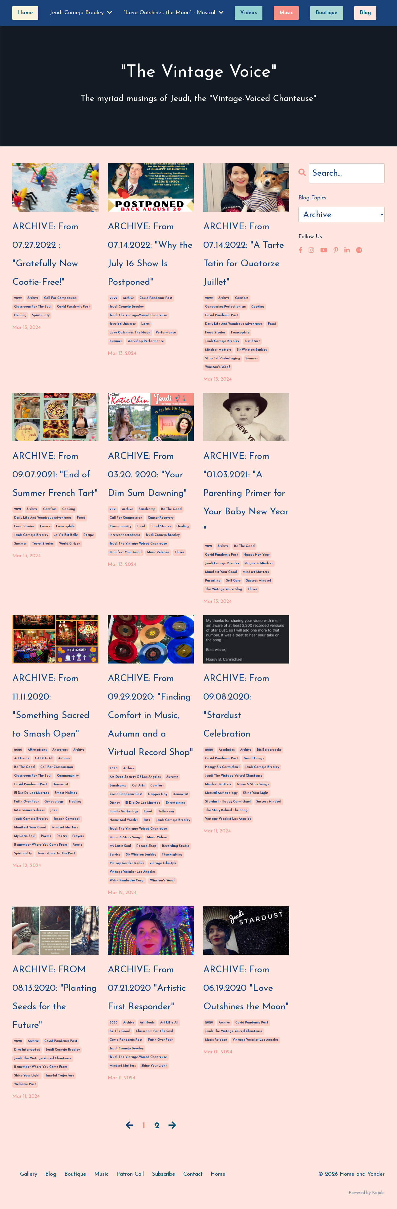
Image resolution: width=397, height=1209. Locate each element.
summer (116, 341)
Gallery (28, 1174)
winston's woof (217, 367)
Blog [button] (365, 12)
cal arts (138, 785)
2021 (17, 509)
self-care (233, 580)
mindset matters (218, 350)
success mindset (258, 580)
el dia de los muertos (31, 793)
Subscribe (163, 1174)
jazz (53, 810)
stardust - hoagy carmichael (228, 801)
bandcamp (147, 509)
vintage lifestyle (162, 863)
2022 (18, 298)
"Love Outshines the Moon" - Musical (174, 13)
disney (115, 803)
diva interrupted (27, 1050)
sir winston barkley (252, 350)
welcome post (25, 1084)
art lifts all (43, 758)
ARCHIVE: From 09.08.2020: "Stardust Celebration (236, 706)
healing (20, 315)
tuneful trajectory (59, 1075)
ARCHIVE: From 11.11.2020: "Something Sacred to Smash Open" (50, 706)
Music (101, 1174)
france (45, 526)
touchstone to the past (56, 853)
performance (166, 332)
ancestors (60, 750)
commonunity (120, 526)
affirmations (37, 750)
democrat (60, 784)
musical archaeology (221, 793)
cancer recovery (160, 518)
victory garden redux (127, 863)
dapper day (157, 794)
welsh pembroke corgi (127, 880)
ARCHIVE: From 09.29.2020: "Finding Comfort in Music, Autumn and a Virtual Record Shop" (150, 716)
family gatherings (124, 811)
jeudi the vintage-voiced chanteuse (138, 315)
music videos (157, 837)
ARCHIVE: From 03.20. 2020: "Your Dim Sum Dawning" (147, 475)
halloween (166, 811)
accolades (227, 750)
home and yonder (124, 820)
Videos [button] (248, 12)
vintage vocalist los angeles (133, 872)
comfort (242, 298)
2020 (18, 750)
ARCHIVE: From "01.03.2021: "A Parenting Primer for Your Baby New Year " (246, 493)
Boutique (75, 1174)
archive (32, 298)
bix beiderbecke (269, 750)
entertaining (175, 803)
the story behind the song (226, 810)
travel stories (43, 543)
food (272, 324)
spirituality (41, 315)
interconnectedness (125, 535)
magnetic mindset (259, 563)
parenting (213, 580)
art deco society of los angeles (135, 777)
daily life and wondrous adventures (233, 324)
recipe (88, 535)
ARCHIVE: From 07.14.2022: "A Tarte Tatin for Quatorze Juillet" (243, 254)
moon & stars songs (126, 837)
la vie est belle (66, 535)
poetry (62, 836)
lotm (145, 324)
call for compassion (60, 298)
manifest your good (126, 552)
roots (77, 845)
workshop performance (146, 341)
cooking (257, 306)
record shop (146, 846)
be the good (171, 509)
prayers (78, 836)
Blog (50, 1174)
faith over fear (26, 801)
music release (158, 552)
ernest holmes (66, 793)
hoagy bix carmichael (222, 767)
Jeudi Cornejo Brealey (81, 13)
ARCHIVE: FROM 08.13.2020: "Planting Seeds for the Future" (54, 997)
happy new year (256, 555)
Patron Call (130, 1174)
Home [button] (25, 12)
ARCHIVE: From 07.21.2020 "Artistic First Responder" (147, 988)
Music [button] (286, 12)
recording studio (175, 846)
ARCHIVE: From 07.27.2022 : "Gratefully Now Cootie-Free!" (45, 254)
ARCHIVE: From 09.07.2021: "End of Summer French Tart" (55, 475)
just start (252, 341)
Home (218, 1174)
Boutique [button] (327, 12)
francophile (240, 332)
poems (46, 836)
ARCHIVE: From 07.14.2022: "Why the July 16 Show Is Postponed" (150, 254)
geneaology (53, 801)
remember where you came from (40, 845)
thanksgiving (172, 854)
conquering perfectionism (225, 306)
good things (254, 758)
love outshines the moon (130, 332)
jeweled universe (123, 324)
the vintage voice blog (223, 589)
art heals (21, 758)
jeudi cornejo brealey (127, 306)
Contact (193, 1174)
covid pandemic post (73, 306)
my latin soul (24, 836)
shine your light (256, 793)
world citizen (69, 543)
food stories (215, 332)
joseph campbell (67, 819)
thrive (179, 552)
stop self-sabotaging (222, 358)
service (115, 854)
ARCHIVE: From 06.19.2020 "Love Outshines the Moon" (246, 988)
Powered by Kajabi (367, 1193)
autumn (64, 758)
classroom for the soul (32, 306)
